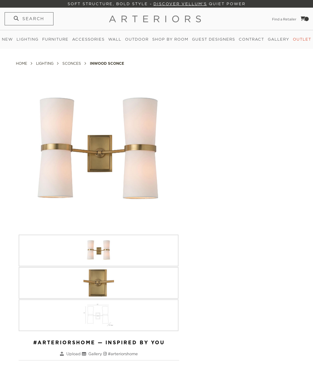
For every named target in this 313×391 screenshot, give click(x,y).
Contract (251, 39)
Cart (304, 18)
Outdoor (137, 39)
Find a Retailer (284, 19)
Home (22, 63)
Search (33, 18)
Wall (114, 39)
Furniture (55, 39)
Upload (74, 354)
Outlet (302, 39)
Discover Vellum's (180, 4)
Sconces (72, 63)
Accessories (88, 39)
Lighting (28, 39)
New (7, 39)
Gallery (278, 39)
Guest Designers (213, 39)
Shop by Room (170, 39)
